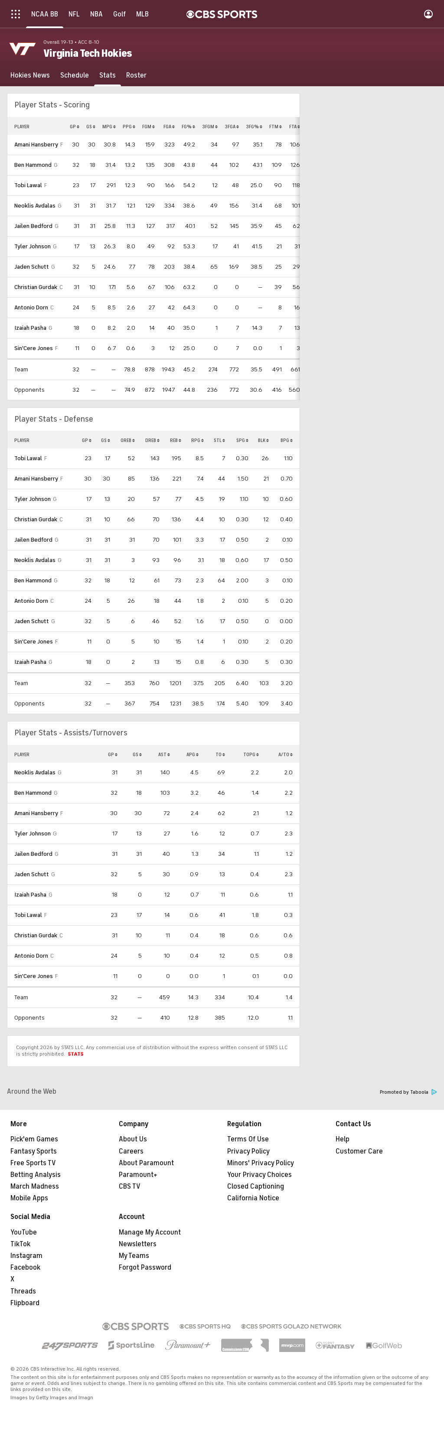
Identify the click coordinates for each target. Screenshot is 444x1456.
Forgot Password (145, 1267)
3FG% (254, 127)
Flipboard (24, 1303)
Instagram (26, 1255)
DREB (152, 440)
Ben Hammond (33, 165)
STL (219, 440)
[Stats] (107, 75)
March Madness (34, 1186)
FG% (188, 127)
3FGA (232, 127)
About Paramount (146, 1163)
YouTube (23, 1232)
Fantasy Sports (33, 1151)
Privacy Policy (248, 1151)
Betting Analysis (35, 1174)
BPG (287, 440)
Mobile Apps (29, 1198)
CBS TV (129, 1186)
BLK (263, 440)
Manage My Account (150, 1232)
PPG (129, 127)
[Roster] (136, 75)
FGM (148, 127)
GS (90, 127)
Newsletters (138, 1244)
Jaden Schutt (31, 266)
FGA (169, 127)
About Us (133, 1139)
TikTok (20, 1244)
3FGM (210, 127)
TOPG (251, 754)
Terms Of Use (248, 1139)
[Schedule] (74, 75)
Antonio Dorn (31, 307)
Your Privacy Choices (259, 1174)
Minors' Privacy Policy (260, 1163)
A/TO (285, 754)
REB (175, 440)
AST (164, 754)
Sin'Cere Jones (33, 348)
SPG (242, 440)
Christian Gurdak (35, 287)
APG (192, 754)
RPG (197, 440)
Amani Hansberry (36, 144)
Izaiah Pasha (30, 328)
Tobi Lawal (28, 185)
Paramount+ (138, 1174)
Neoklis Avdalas (35, 205)
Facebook (25, 1267)
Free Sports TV (33, 1163)
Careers (131, 1151)
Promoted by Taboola (408, 1092)
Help (342, 1139)
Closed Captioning (255, 1186)
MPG (109, 127)
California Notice (253, 1198)
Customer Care (359, 1151)
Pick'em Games (34, 1139)
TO (220, 754)
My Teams (134, 1255)
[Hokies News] (30, 75)
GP (74, 127)
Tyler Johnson (32, 246)
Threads (23, 1291)
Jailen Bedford (33, 226)
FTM (275, 127)
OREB (128, 440)
